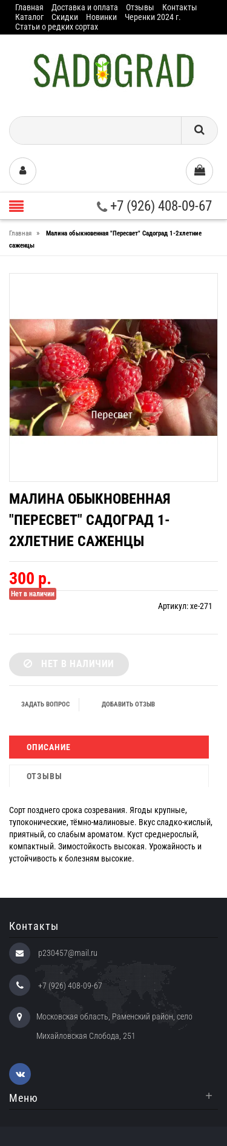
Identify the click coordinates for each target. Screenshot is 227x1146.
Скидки (64, 17)
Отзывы (140, 7)
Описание (49, 747)
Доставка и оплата (84, 7)
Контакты (179, 7)
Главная (29, 7)
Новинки (101, 17)
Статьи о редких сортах (56, 26)
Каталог (29, 17)
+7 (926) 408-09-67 (154, 206)
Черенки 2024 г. (153, 17)
